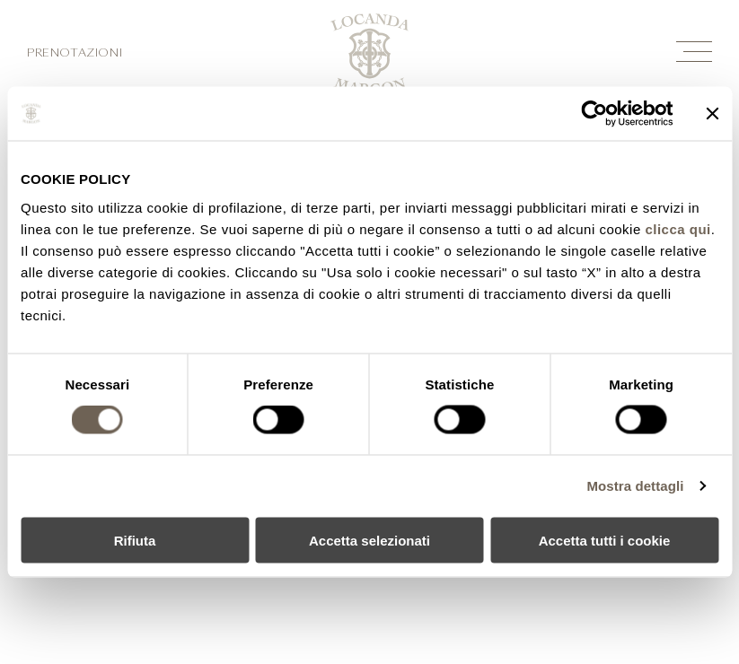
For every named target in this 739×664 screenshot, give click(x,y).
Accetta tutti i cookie (605, 539)
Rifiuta (135, 539)
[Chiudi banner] (712, 114)
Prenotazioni (74, 54)
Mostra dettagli (634, 486)
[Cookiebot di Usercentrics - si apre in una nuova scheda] (594, 113)
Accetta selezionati (369, 539)
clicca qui (677, 228)
